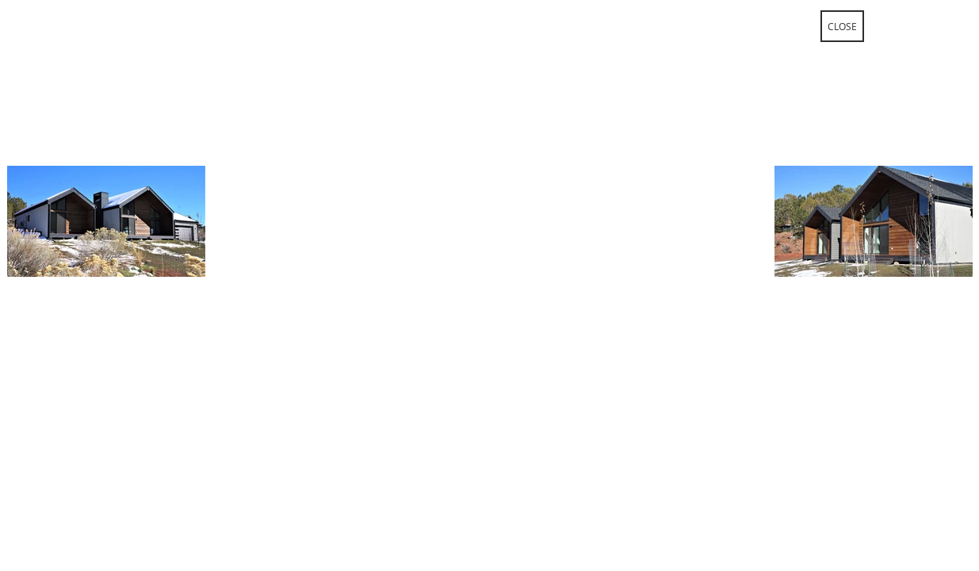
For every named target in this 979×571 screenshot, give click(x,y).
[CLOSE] (842, 26)
